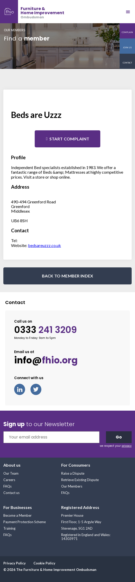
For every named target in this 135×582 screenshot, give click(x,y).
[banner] (32, 11)
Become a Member (17, 515)
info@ (46, 360)
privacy (127, 446)
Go (119, 437)
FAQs (7, 486)
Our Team (11, 473)
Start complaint (69, 138)
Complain (127, 32)
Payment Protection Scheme (24, 522)
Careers (9, 480)
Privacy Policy (14, 563)
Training (9, 528)
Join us (127, 47)
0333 (45, 330)
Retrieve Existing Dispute (80, 480)
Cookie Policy (44, 563)
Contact (127, 62)
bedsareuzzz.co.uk (44, 245)
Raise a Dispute (72, 473)
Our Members (71, 486)
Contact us (11, 493)
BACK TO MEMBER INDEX (67, 275)
